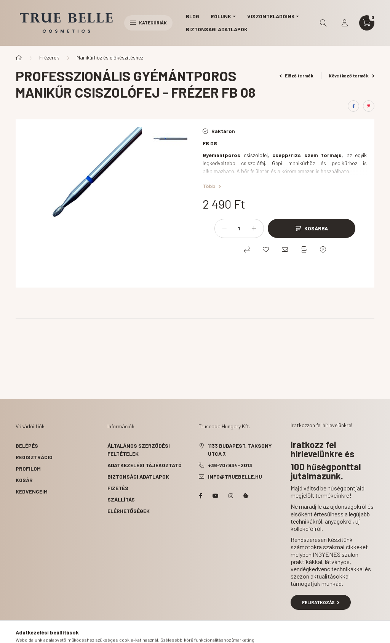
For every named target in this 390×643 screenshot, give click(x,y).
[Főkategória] (19, 57)
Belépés (27, 445)
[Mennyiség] (239, 228)
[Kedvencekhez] (265, 249)
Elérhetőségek (128, 511)
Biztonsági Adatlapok (217, 29)
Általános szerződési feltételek (138, 449)
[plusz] (254, 228)
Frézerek (49, 57)
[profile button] (344, 23)
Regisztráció (34, 457)
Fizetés (117, 488)
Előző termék (297, 75)
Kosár (24, 480)
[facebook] (353, 106)
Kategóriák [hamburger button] (148, 22)
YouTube (215, 495)
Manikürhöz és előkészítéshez (110, 57)
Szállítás (121, 499)
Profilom (28, 468)
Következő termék (351, 75)
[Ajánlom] (284, 249)
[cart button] (366, 23)
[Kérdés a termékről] (323, 249)
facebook (200, 495)
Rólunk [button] (221, 16)
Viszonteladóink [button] (271, 16)
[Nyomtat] (304, 249)
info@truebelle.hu (235, 476)
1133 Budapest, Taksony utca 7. (240, 449)
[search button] (323, 23)
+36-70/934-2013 (230, 465)
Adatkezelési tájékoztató (144, 465)
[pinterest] (368, 106)
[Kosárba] (311, 228)
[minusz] (224, 228)
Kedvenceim (32, 491)
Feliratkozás (321, 602)
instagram (230, 495)
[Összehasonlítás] (246, 249)
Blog (192, 16)
